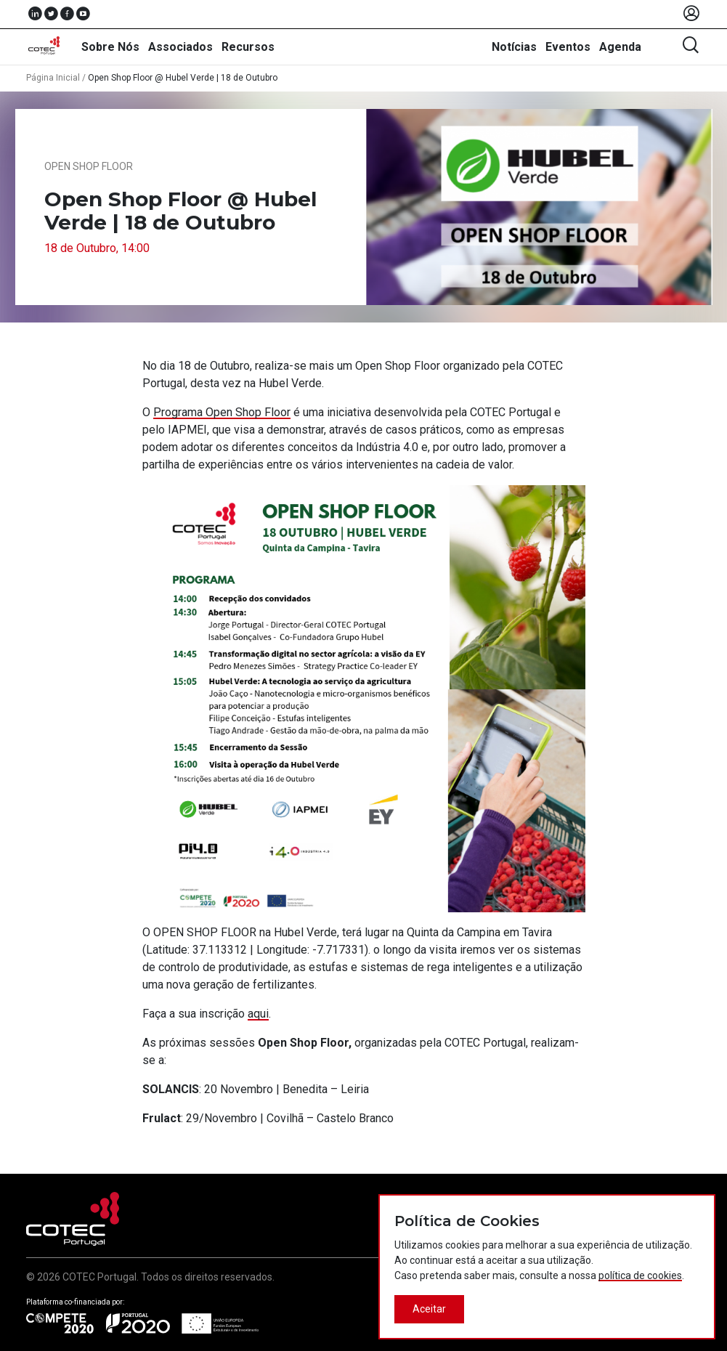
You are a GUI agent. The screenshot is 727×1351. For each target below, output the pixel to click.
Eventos (567, 47)
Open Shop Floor (88, 166)
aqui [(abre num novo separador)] (258, 1014)
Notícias (514, 47)
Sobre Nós (110, 47)
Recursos (248, 47)
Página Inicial (53, 78)
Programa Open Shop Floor (222, 412)
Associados (180, 47)
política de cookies (640, 1275)
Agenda (620, 47)
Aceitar (429, 1309)
